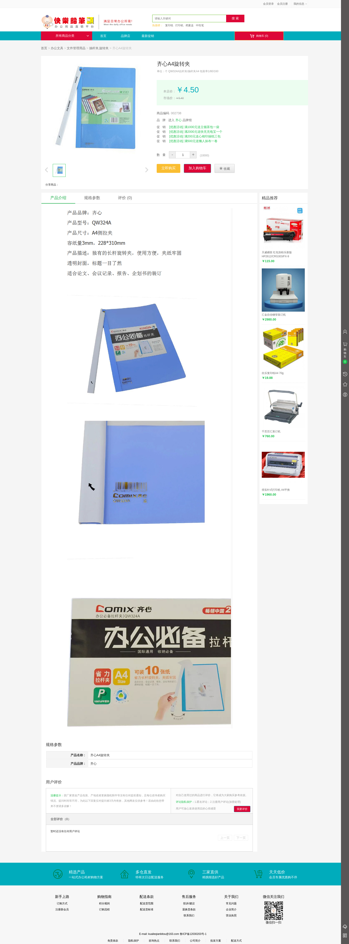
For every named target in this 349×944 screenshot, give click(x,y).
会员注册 (282, 3)
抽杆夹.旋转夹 (99, 48)
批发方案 (215, 940)
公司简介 (195, 940)
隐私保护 (133, 940)
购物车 (259, 36)
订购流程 (104, 909)
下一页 (241, 838)
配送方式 (236, 940)
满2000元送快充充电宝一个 (203, 131)
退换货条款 (189, 909)
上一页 (225, 838)
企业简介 (231, 909)
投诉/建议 (189, 903)
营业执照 (231, 915)
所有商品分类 (72, 35)
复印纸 (169, 25)
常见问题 (231, 903)
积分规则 (104, 903)
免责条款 (113, 940)
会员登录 (268, 3)
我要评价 (242, 809)
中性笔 (200, 25)
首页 (103, 36)
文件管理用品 (76, 48)
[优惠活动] (176, 127)
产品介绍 (58, 198)
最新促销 (148, 36)
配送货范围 (146, 903)
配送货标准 (146, 909)
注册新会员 (62, 909)
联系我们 (189, 915)
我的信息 (300, 3)
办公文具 (57, 48)
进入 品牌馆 (180, 120)
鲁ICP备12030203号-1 (193, 934)
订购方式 (62, 903)
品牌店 (125, 36)
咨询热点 (154, 940)
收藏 (224, 168)
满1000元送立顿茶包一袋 (201, 127)
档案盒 (190, 25)
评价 (125, 198)
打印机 (179, 25)
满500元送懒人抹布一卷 (200, 141)
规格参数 (92, 198)
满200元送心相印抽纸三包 (202, 136)
